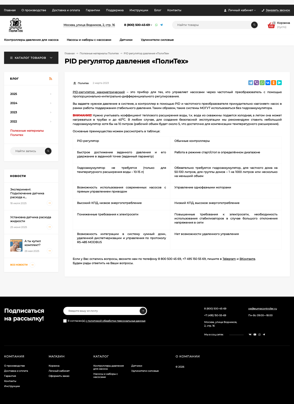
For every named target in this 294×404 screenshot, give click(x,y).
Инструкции (138, 10)
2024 (13, 103)
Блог (157, 10)
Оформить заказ (59, 375)
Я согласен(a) (104, 321)
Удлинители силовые (145, 370)
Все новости (22, 265)
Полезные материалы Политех (99, 53)
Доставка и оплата (66, 10)
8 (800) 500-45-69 (137, 25)
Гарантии (93, 10)
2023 (13, 112)
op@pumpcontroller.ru (262, 308)
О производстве (33, 10)
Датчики (136, 365)
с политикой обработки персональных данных (115, 320)
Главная (10, 10)
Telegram (229, 259)
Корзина (54, 365)
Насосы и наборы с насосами (105, 375)
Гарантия (10, 375)
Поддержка (115, 10)
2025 (13, 94)
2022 (13, 121)
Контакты (174, 10)
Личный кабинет (59, 370)
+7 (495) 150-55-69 (215, 315)
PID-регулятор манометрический (99, 92)
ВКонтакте (247, 259)
